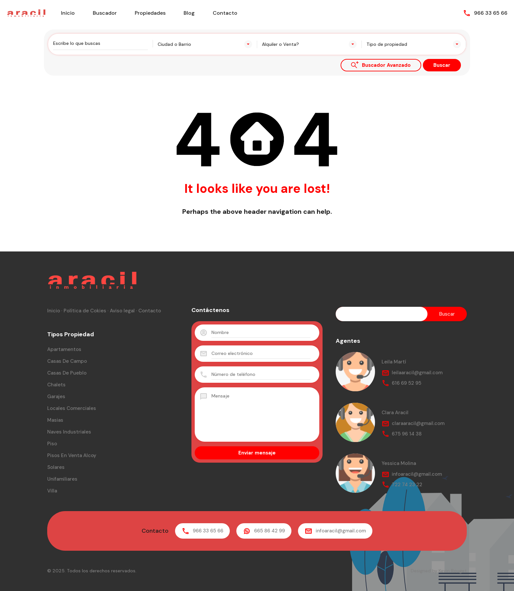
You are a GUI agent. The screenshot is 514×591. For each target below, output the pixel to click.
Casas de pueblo (67, 373)
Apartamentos (64, 349)
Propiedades (150, 12)
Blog (189, 12)
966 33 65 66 (490, 12)
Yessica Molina (399, 463)
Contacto (225, 12)
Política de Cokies (85, 310)
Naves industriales (69, 432)
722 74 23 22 (407, 484)
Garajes (56, 396)
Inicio (68, 12)
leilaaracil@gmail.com (417, 372)
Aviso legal (122, 310)
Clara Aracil (395, 412)
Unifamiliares (62, 479)
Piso (52, 443)
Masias (55, 420)
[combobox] (205, 44)
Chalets (56, 384)
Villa (52, 491)
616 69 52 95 (406, 383)
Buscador (105, 12)
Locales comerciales (71, 408)
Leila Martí (394, 362)
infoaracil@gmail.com (417, 474)
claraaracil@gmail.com (418, 423)
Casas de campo (67, 361)
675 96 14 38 (407, 434)
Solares (56, 467)
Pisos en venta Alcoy (71, 455)
